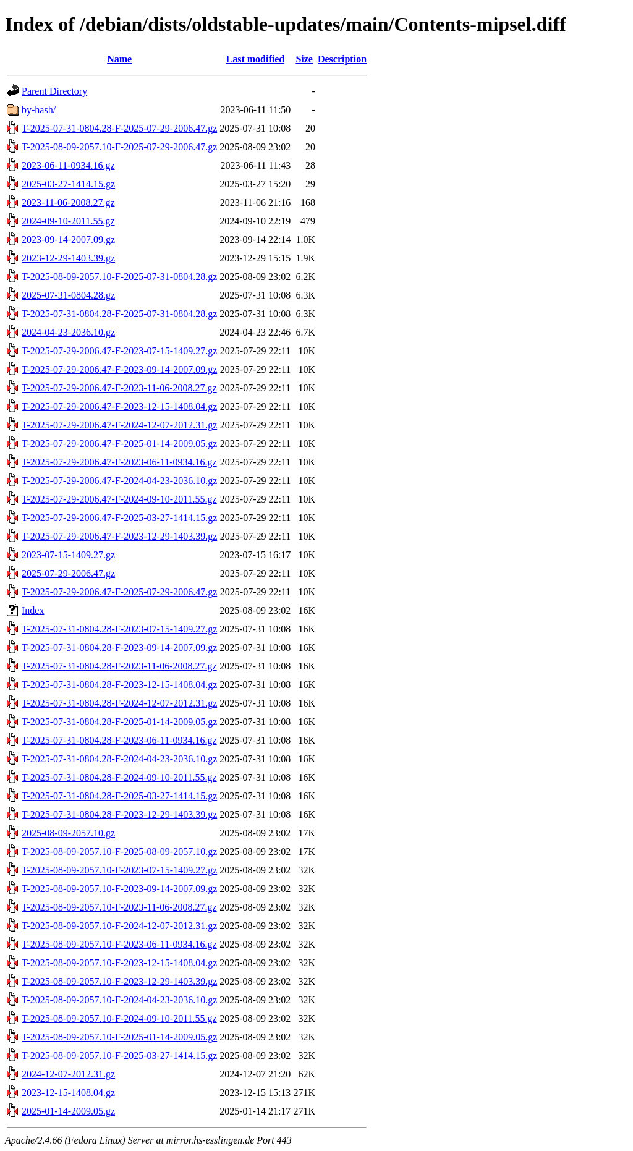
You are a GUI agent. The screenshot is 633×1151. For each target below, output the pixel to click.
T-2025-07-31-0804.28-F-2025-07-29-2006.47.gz (119, 128)
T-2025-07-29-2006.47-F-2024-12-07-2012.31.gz (119, 425)
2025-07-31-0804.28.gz (68, 295)
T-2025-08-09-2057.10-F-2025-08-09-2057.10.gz (119, 851)
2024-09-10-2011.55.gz (68, 221)
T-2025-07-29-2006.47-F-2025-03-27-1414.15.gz (119, 517)
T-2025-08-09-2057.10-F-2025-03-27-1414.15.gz (119, 1055)
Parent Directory (54, 91)
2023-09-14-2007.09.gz (68, 239)
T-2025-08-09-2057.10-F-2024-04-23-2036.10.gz (119, 1000)
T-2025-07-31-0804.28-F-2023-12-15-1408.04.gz (119, 684)
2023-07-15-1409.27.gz (68, 555)
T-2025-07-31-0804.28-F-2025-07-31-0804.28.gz (119, 313)
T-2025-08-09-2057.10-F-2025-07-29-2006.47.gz (119, 147)
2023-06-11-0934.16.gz (68, 165)
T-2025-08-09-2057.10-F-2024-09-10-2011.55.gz (119, 1018)
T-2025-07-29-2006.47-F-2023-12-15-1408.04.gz (119, 406)
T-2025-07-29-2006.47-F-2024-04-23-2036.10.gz (119, 480)
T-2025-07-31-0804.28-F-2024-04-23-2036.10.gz (119, 759)
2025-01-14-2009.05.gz (68, 1111)
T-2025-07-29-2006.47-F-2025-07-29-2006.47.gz (119, 592)
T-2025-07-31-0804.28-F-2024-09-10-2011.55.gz (119, 777)
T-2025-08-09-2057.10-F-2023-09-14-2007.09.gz (119, 888)
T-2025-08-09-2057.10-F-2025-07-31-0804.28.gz (119, 276)
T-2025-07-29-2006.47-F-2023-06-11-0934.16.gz (119, 462)
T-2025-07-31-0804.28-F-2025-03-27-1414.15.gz (119, 796)
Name (119, 59)
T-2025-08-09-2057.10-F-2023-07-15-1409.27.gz (119, 870)
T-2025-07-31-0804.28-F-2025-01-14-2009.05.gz (119, 721)
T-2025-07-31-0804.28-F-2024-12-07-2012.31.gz (119, 703)
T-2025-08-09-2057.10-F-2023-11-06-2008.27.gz (119, 907)
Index (33, 610)
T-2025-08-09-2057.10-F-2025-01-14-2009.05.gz (119, 1037)
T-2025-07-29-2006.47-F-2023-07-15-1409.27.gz (119, 351)
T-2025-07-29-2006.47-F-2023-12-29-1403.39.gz (119, 536)
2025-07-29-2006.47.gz (68, 573)
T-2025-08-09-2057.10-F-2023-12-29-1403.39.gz (119, 981)
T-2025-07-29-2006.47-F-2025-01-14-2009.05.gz (119, 443)
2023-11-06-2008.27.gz (68, 202)
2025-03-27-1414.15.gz (68, 184)
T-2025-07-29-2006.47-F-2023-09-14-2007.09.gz (119, 369)
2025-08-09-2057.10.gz (68, 833)
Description (342, 59)
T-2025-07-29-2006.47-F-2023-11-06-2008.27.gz (119, 388)
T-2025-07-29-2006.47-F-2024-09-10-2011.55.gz (119, 499)
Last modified (255, 59)
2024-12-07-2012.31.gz (68, 1074)
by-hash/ (39, 109)
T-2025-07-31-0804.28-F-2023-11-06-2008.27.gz (119, 666)
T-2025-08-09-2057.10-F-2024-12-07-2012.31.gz (119, 925)
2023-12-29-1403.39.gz (68, 258)
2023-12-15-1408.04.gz (68, 1092)
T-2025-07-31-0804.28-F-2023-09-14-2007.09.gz (119, 647)
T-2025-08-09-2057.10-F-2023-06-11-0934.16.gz (119, 944)
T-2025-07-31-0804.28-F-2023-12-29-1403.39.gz (119, 814)
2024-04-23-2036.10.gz (68, 332)
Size (304, 59)
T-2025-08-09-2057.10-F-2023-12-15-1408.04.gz (119, 963)
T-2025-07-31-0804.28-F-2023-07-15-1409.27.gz (119, 629)
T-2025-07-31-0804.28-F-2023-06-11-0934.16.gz (119, 740)
